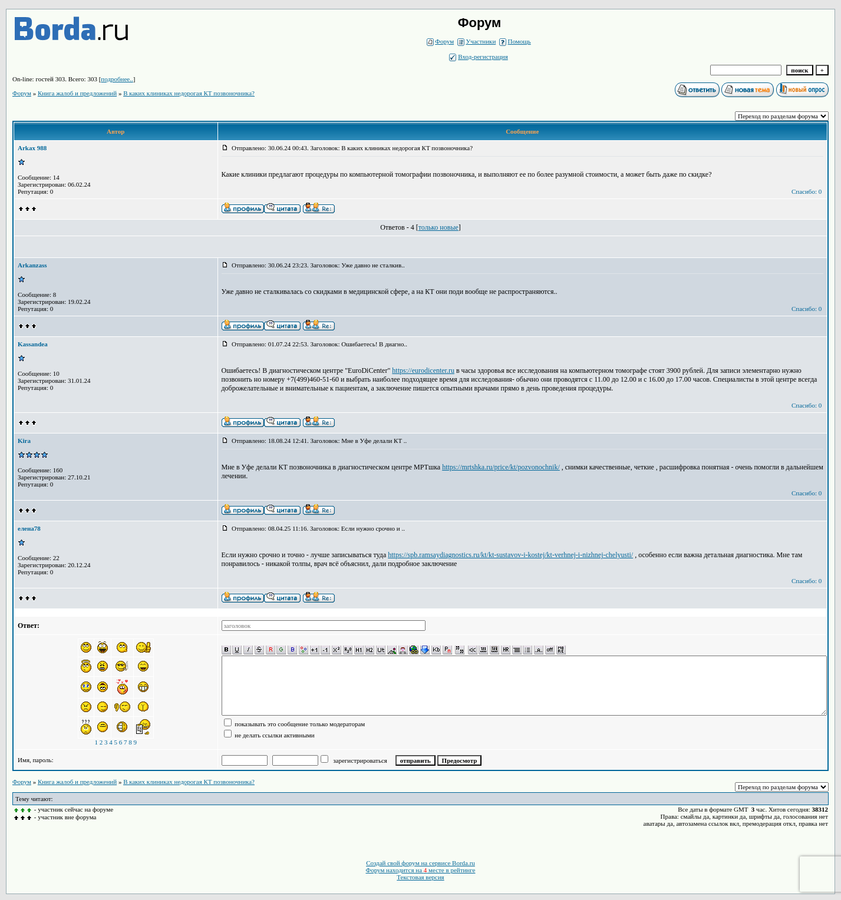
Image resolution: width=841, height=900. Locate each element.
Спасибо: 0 (806, 191)
